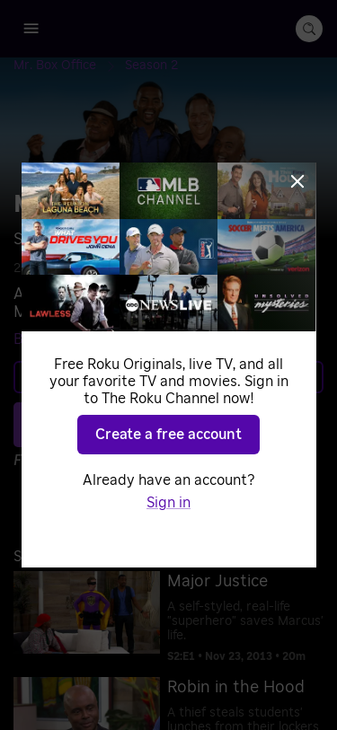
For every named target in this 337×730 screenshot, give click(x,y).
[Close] (297, 181)
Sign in (168, 503)
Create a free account (168, 434)
